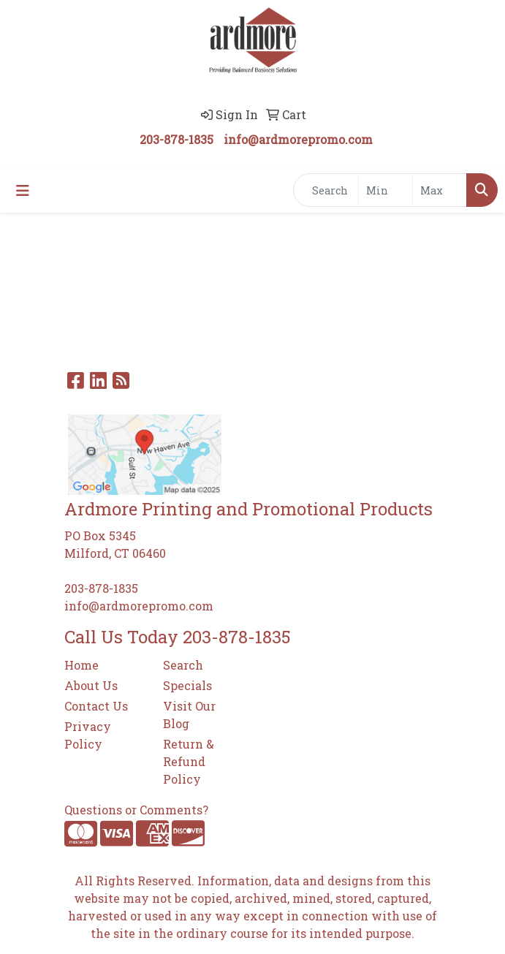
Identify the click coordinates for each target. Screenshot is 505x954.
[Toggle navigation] (22, 190)
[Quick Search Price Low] (385, 190)
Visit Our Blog (189, 714)
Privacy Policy (87, 735)
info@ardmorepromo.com (298, 139)
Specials (187, 685)
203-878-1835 (176, 139)
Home (81, 665)
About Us (91, 685)
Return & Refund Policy (188, 761)
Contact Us (96, 705)
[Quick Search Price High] (439, 190)
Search (183, 665)
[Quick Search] (326, 190)
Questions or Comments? (136, 809)
